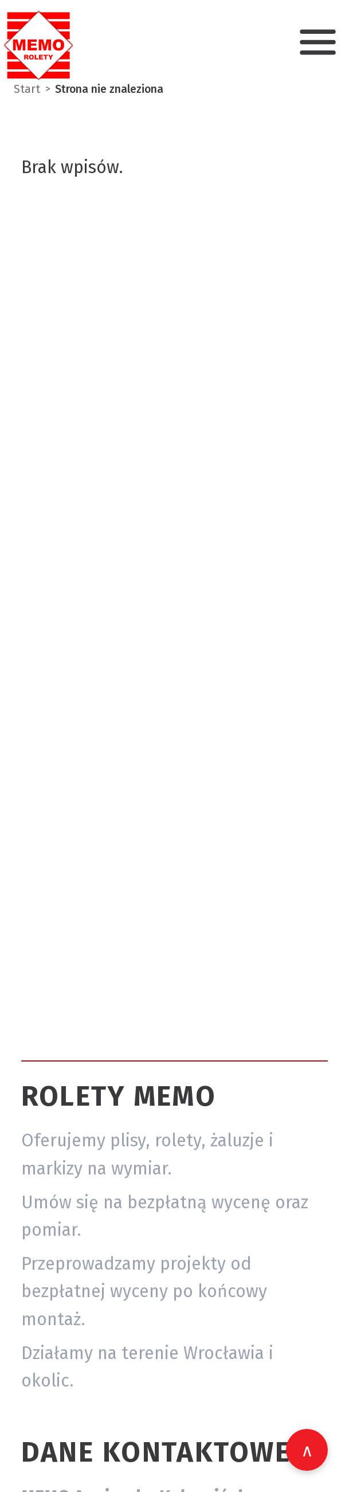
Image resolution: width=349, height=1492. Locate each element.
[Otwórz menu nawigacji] (318, 42)
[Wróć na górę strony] (307, 1450)
